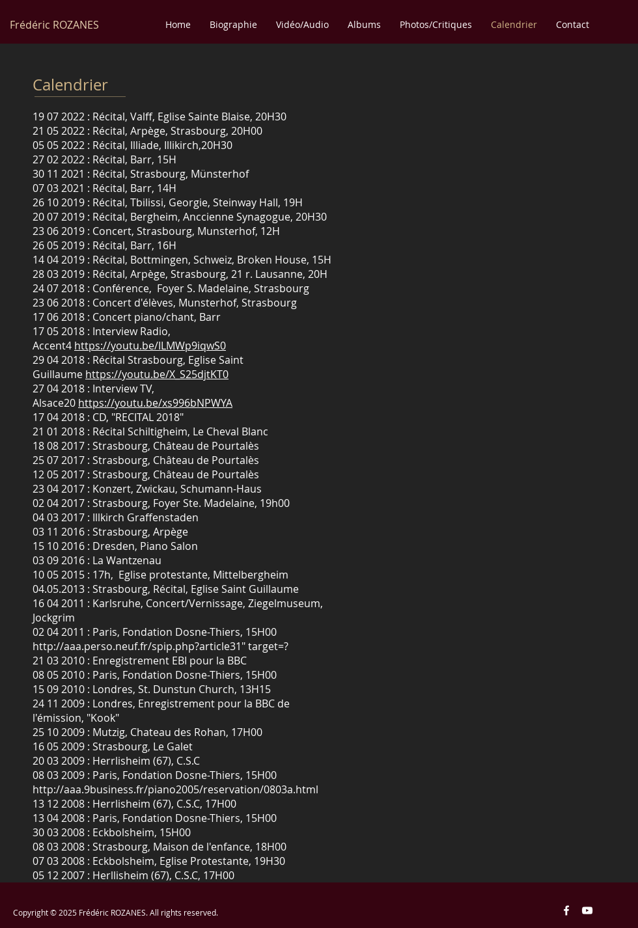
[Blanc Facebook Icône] (566, 910)
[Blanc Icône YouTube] (587, 910)
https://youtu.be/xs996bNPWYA (155, 403)
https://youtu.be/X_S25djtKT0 (157, 374)
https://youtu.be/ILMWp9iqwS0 (150, 345)
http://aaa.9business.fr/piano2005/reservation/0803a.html (175, 789)
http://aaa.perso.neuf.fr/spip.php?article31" (139, 646)
